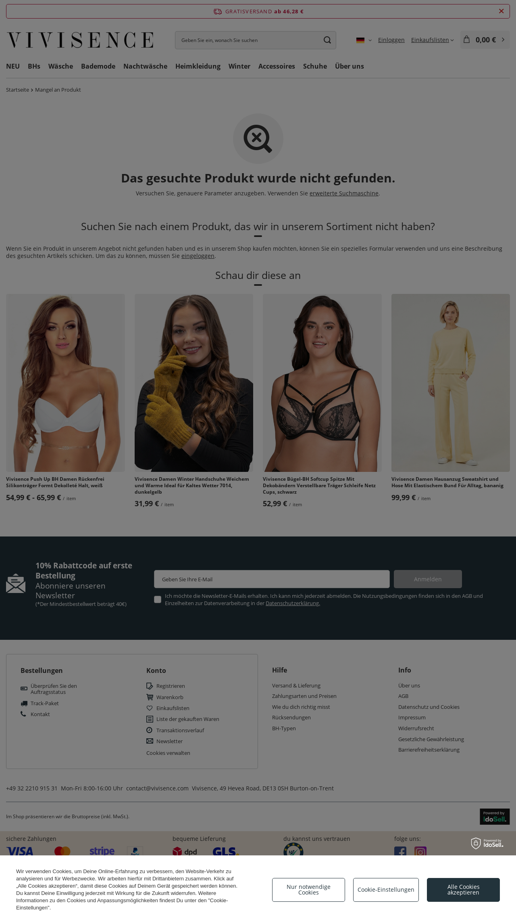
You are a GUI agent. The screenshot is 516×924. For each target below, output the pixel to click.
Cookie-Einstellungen (386, 889)
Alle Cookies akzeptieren (463, 889)
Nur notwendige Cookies (309, 889)
